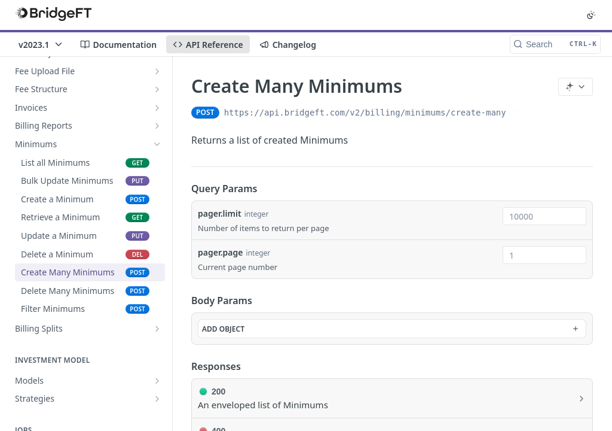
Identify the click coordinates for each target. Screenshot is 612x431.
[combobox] (544, 216)
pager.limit (219, 213)
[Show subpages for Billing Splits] (157, 328)
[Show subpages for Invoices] (157, 108)
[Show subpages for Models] (157, 381)
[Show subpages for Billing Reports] (157, 125)
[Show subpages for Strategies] (157, 398)
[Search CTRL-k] (555, 44)
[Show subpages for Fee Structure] (157, 89)
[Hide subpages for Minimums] (157, 144)
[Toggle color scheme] (591, 15)
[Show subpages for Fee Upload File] (157, 71)
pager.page (220, 252)
